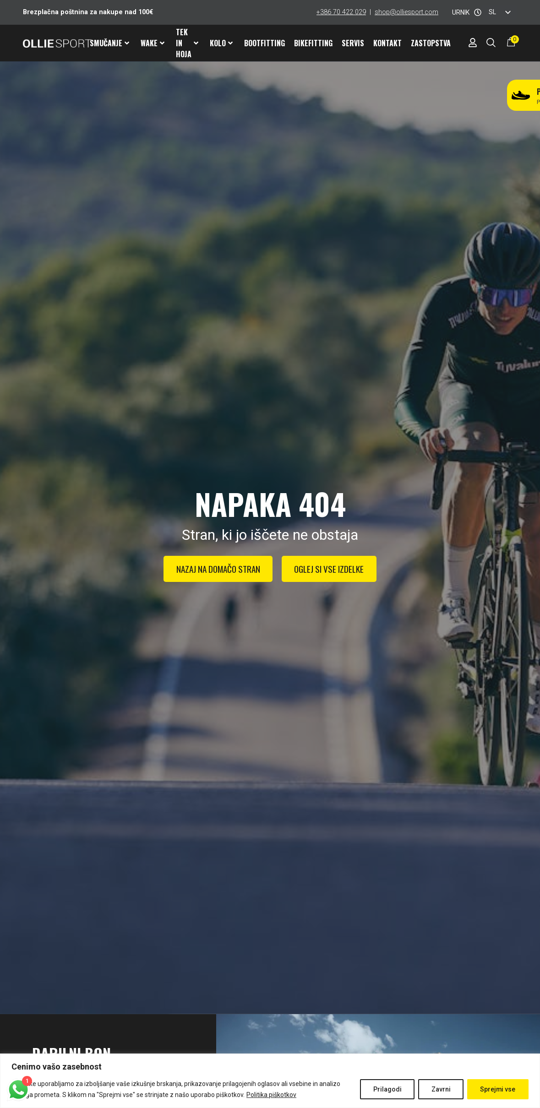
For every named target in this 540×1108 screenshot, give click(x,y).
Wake (152, 43)
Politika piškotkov (271, 1094)
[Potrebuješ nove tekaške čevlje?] (521, 95)
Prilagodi (385, 1089)
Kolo (221, 43)
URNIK (460, 12)
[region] (270, 1081)
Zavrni (439, 1089)
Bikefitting (313, 43)
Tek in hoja (187, 43)
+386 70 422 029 (341, 12)
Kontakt (387, 43)
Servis (353, 43)
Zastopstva (431, 43)
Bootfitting (264, 43)
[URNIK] (477, 12)
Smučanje (109, 43)
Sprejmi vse (497, 1089)
